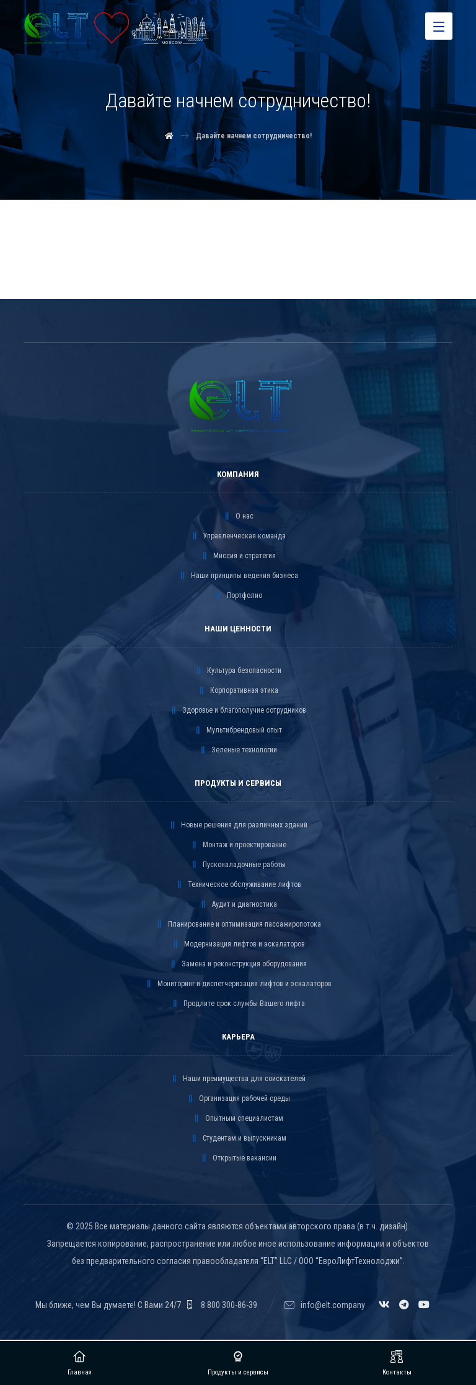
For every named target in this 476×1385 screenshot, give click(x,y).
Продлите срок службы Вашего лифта (238, 1004)
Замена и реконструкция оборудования (238, 964)
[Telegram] (404, 1305)
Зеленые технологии (238, 750)
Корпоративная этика (238, 691)
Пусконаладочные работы (238, 865)
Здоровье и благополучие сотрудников (238, 710)
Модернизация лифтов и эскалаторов (238, 944)
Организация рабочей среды (238, 1099)
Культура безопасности (238, 671)
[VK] (384, 1305)
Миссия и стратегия (238, 556)
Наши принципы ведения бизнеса (238, 576)
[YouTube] (424, 1305)
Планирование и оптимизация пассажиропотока (238, 924)
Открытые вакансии (238, 1158)
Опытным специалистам (238, 1119)
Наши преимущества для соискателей (238, 1079)
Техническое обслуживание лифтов (238, 885)
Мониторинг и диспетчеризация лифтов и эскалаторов (238, 984)
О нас (238, 516)
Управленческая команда (238, 536)
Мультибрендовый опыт (238, 730)
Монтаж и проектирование (238, 845)
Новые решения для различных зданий (238, 825)
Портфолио (238, 596)
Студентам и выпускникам (238, 1138)
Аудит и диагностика (238, 905)
